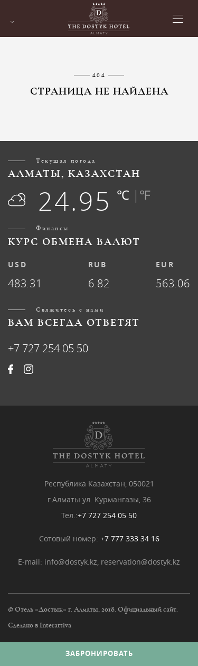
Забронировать (99, 653)
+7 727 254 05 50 (48, 348)
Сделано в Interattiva (39, 625)
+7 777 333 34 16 (129, 538)
